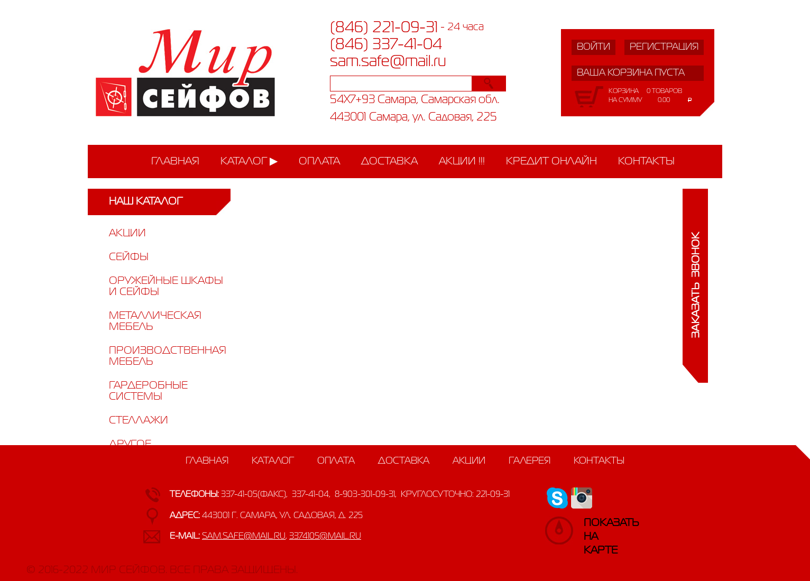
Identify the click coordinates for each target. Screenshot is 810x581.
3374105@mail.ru (325, 536)
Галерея (529, 461)
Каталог (243, 161)
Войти (593, 47)
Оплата (319, 161)
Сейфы (129, 257)
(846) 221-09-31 (384, 28)
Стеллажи (138, 420)
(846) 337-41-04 (386, 45)
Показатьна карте (594, 528)
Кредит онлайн (551, 161)
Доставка (389, 161)
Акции (127, 233)
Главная (175, 161)
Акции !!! (462, 161)
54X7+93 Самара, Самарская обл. (415, 100)
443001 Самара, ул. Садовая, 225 (413, 118)
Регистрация (664, 47)
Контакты (646, 161)
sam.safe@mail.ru (388, 62)
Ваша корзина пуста (631, 73)
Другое (130, 444)
